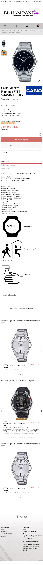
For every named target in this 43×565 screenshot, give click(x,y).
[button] (20, 374)
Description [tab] (5, 161)
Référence (4, 121)
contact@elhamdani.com (31, 541)
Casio (11, 112)
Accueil (27, 1)
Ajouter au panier (21, 139)
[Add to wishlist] (11, 145)
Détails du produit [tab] (8, 165)
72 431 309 (28, 538)
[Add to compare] (32, 145)
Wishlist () (38, 1)
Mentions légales (20, 1)
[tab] (21, 169)
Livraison (11, 1)
